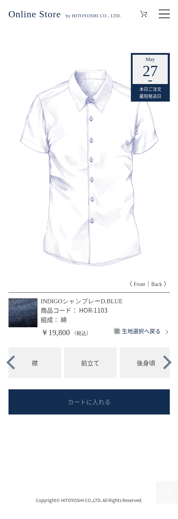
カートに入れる (89, 401)
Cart (143, 14)
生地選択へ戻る (141, 331)
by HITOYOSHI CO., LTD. (64, 15)
